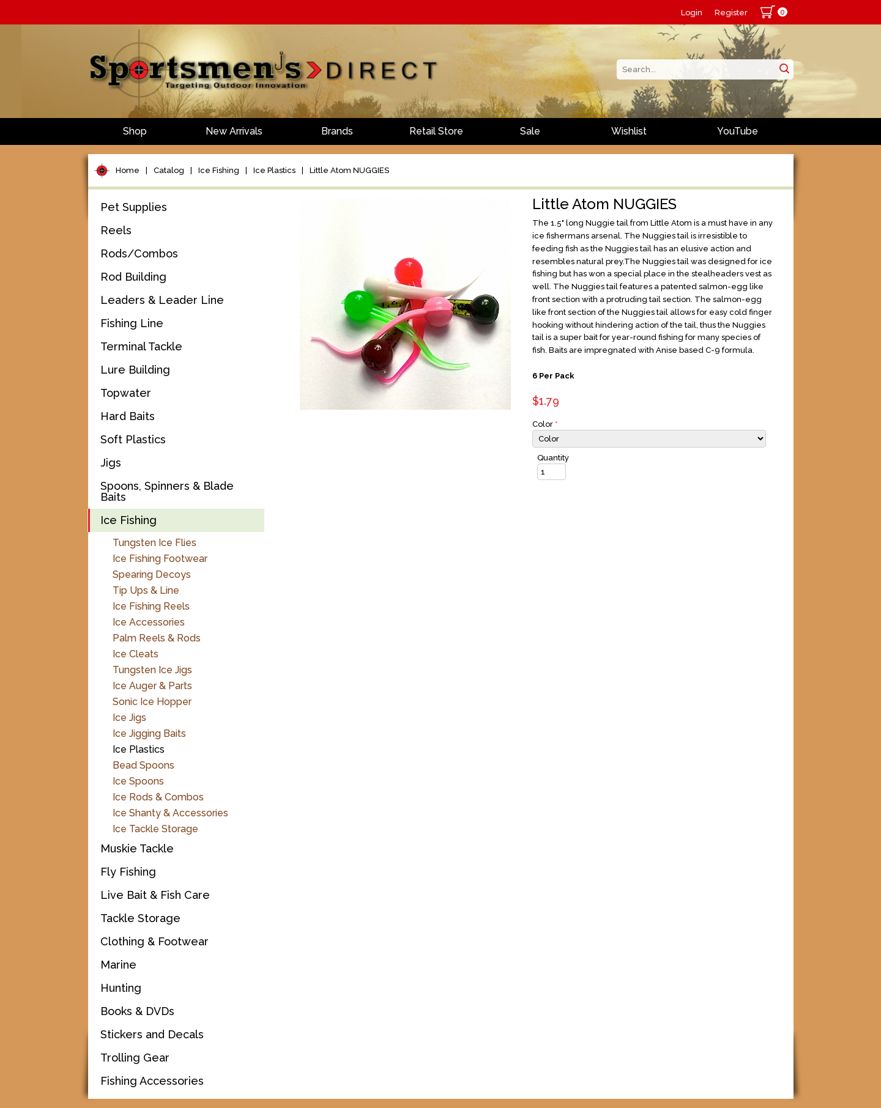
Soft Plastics (133, 439)
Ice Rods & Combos (158, 797)
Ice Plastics (274, 170)
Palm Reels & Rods (157, 638)
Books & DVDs (137, 1011)
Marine (118, 964)
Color (544, 424)
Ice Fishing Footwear (160, 558)
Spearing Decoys (152, 574)
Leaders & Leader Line (162, 300)
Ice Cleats (135, 654)
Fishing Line (131, 323)
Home (127, 170)
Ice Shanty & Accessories (170, 813)
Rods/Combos (139, 253)
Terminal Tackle (141, 346)
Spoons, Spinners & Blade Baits (167, 491)
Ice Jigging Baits (149, 733)
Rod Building (133, 276)
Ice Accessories (149, 622)
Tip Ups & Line (146, 590)
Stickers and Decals (152, 1034)
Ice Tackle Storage (155, 829)
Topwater (125, 392)
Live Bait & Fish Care (155, 894)
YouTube (737, 131)
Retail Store (436, 131)
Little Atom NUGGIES (349, 170)
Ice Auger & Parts (152, 686)
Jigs (110, 462)
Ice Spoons (138, 781)
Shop (135, 131)
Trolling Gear (134, 1057)
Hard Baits (127, 416)
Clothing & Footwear (154, 941)
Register (731, 13)
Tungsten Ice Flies (154, 542)
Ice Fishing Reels (151, 606)
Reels (116, 230)
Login (691, 13)
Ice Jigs (129, 717)
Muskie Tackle (137, 848)
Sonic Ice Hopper (152, 701)
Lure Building (135, 369)
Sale (530, 131)
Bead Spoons (143, 765)
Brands (337, 131)
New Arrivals (234, 131)
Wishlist (629, 131)
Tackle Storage (140, 918)
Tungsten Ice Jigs (152, 670)
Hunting (120, 987)
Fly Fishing (128, 871)
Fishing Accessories (152, 1080)
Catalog (169, 170)
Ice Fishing (218, 170)
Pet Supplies (133, 207)
